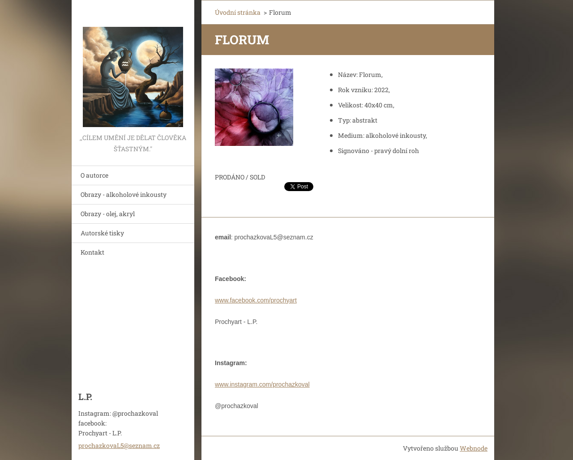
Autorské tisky (102, 233)
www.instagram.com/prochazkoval (262, 384)
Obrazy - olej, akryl (108, 213)
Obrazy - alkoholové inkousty (124, 194)
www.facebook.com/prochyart (256, 300)
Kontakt (92, 252)
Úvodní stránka (238, 12)
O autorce (94, 175)
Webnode (473, 448)
